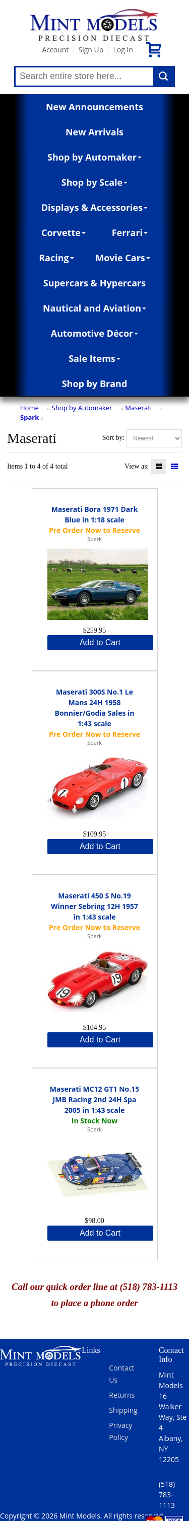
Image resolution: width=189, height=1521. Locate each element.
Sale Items (94, 358)
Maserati (138, 407)
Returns (122, 1395)
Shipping (123, 1410)
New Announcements (94, 107)
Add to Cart (100, 642)
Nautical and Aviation (94, 308)
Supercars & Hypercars (94, 283)
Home (29, 407)
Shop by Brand (95, 383)
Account (55, 49)
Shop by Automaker (94, 157)
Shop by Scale (94, 182)
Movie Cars (122, 258)
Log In (123, 49)
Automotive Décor (94, 333)
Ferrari (130, 232)
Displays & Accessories (94, 207)
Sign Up (90, 49)
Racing (56, 258)
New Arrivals (94, 132)
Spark (29, 417)
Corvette (63, 232)
